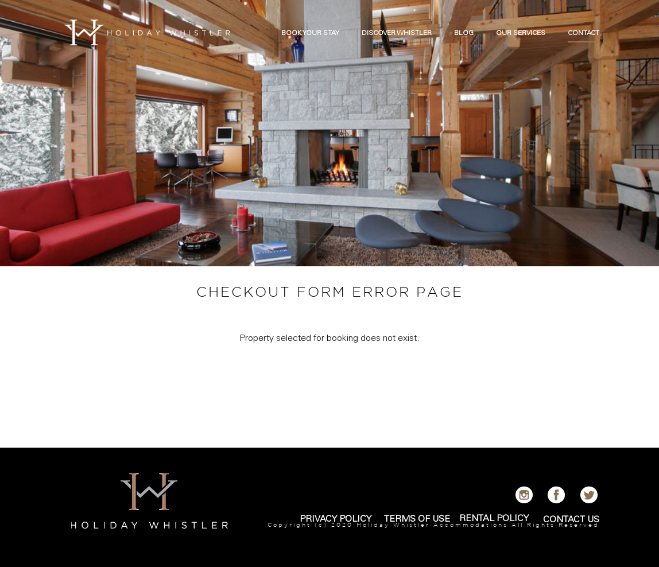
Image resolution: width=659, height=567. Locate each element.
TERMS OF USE (417, 519)
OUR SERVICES (520, 33)
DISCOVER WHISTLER (397, 33)
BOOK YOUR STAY (310, 33)
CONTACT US (571, 520)
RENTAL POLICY (494, 518)
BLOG (464, 33)
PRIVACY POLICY (335, 519)
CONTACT (583, 33)
